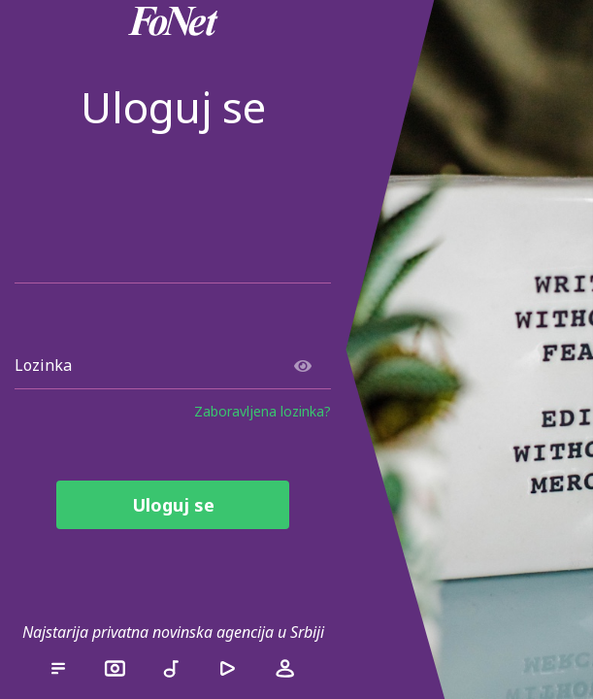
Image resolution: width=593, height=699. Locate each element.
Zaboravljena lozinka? (262, 411)
